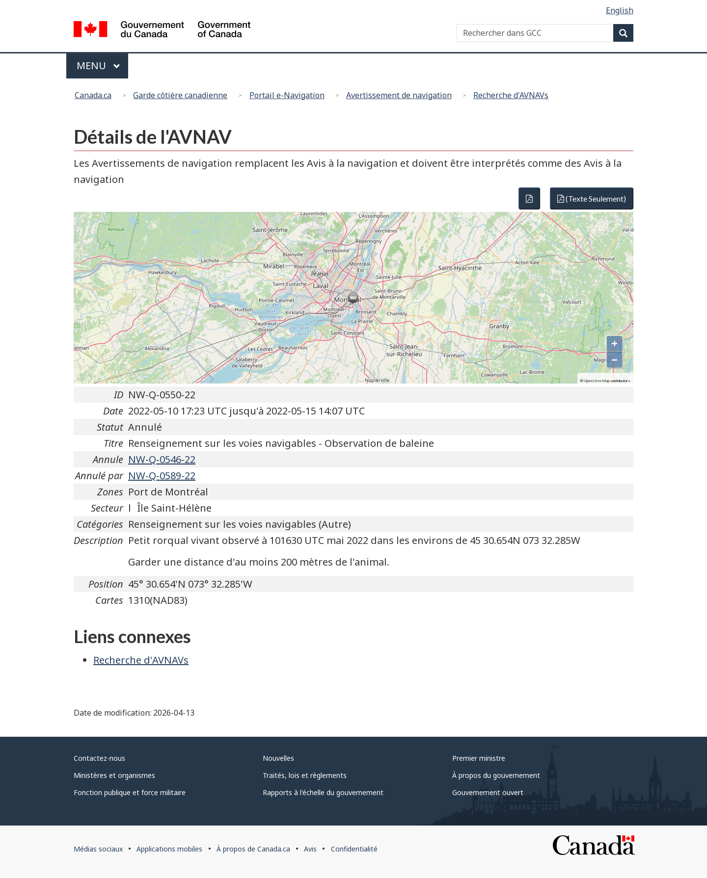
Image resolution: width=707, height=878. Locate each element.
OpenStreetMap (597, 381)
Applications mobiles (169, 848)
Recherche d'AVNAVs (510, 95)
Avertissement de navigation (399, 95)
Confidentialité (354, 848)
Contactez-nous (99, 758)
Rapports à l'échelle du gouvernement (323, 792)
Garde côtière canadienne (180, 95)
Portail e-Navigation (287, 95)
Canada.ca (93, 95)
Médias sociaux (98, 848)
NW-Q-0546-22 (161, 459)
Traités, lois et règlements (305, 775)
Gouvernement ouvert (487, 792)
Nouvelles (278, 758)
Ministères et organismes (114, 775)
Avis (310, 848)
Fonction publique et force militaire (130, 792)
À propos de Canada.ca (253, 848)
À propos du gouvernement (496, 775)
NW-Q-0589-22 (161, 475)
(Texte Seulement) (591, 198)
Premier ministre (478, 758)
